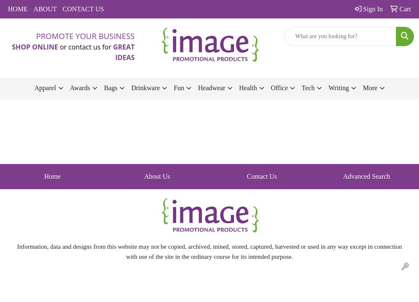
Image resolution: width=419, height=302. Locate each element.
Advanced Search (366, 176)
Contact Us (262, 176)
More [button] (370, 87)
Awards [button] (80, 87)
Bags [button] (110, 87)
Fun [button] (179, 87)
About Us (157, 176)
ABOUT (45, 9)
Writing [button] (338, 87)
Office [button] (279, 87)
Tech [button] (308, 87)
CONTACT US (83, 9)
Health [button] (248, 87)
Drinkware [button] (145, 87)
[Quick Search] (340, 36)
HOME (18, 9)
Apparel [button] (45, 87)
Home (52, 176)
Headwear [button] (211, 87)
